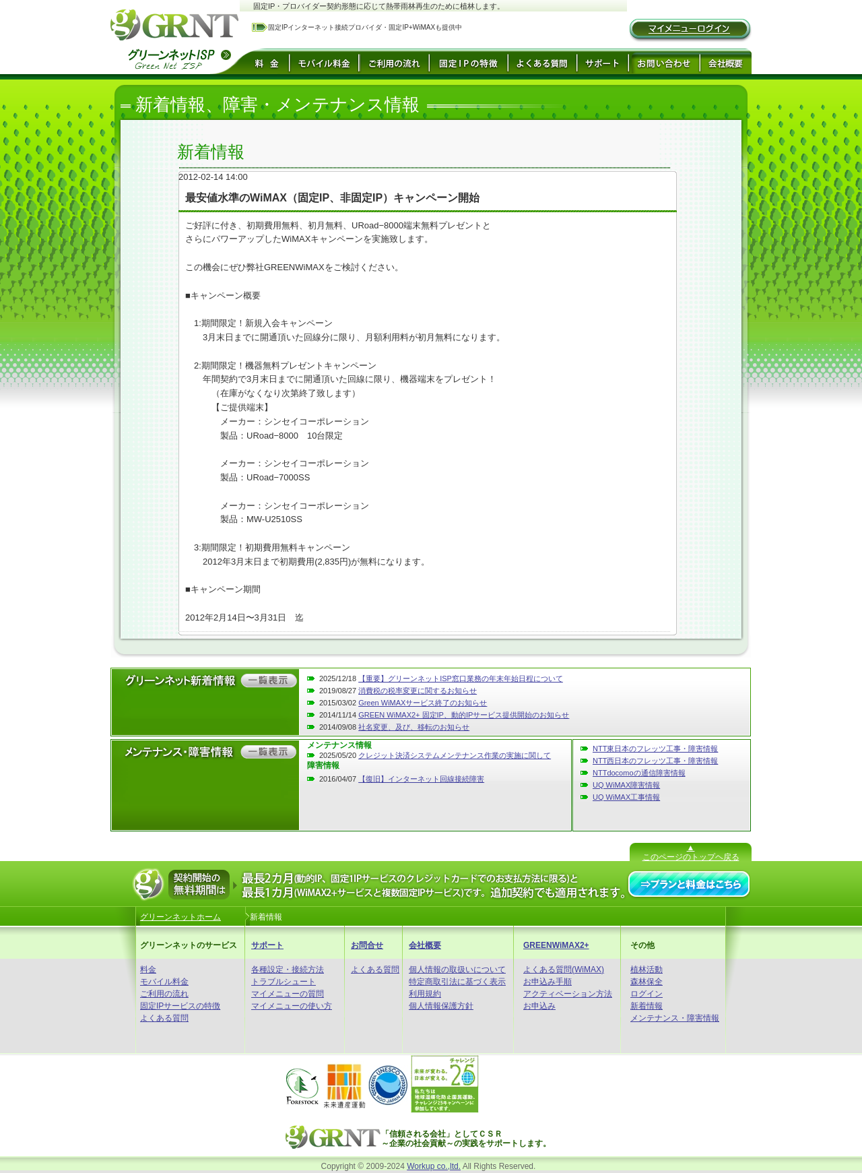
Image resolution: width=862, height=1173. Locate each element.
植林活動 (646, 969)
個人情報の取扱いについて (457, 969)
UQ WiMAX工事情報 (626, 797)
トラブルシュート (283, 981)
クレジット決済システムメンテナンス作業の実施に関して (454, 755)
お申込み (539, 1006)
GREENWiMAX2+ (556, 945)
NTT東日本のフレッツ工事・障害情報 (655, 748)
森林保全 (646, 981)
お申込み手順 (547, 981)
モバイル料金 (164, 981)
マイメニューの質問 (287, 993)
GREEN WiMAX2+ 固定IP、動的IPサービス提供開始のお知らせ (463, 715)
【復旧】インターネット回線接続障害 (421, 779)
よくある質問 (164, 1018)
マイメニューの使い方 (291, 1006)
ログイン (646, 993)
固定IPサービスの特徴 (180, 1006)
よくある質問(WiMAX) (563, 969)
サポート (267, 945)
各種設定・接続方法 (287, 969)
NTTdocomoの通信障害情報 (639, 773)
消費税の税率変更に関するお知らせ (417, 691)
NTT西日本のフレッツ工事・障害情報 (655, 761)
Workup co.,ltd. (434, 1166)
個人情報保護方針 (441, 1006)
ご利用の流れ (164, 993)
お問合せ (367, 945)
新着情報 (646, 1006)
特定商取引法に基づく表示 (457, 981)
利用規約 (425, 993)
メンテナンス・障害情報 (674, 1018)
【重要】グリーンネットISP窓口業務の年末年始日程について (460, 678)
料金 (148, 969)
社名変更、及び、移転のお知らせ (413, 727)
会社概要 (425, 945)
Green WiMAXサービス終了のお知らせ (422, 703)
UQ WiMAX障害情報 (626, 785)
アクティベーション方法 (567, 993)
